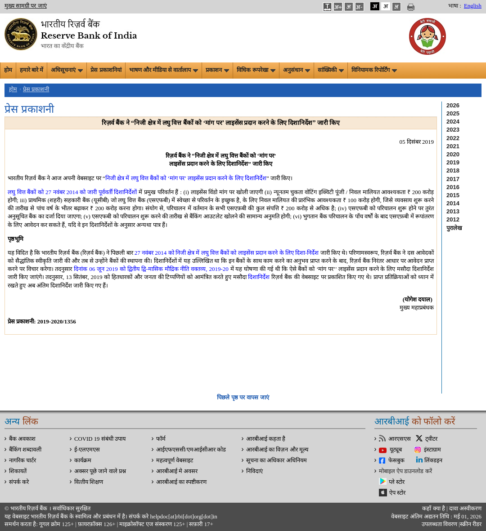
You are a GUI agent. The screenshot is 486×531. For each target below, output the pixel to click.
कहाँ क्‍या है (434, 508)
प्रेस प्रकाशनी (36, 89)
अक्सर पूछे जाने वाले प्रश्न (100, 471)
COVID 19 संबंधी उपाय (100, 439)
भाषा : (454, 6)
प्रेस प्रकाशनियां (105, 70)
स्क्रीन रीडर (471, 524)
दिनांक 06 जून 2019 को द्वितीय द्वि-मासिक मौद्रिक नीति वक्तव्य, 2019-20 (151, 269)
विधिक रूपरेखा (256, 70)
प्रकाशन (217, 70)
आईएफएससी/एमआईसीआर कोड (191, 450)
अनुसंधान (296, 70)
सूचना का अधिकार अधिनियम (276, 460)
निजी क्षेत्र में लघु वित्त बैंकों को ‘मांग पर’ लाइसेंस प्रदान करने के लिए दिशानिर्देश (185, 178)
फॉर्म (161, 439)
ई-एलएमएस (87, 450)
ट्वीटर (431, 439)
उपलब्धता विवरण (439, 524)
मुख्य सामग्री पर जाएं (25, 6)
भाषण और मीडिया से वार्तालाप (163, 70)
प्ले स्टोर (397, 482)
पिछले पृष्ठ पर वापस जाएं (243, 397)
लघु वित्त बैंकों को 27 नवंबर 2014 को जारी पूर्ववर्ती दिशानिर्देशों (72, 192)
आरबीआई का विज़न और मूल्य (277, 450)
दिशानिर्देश (259, 277)
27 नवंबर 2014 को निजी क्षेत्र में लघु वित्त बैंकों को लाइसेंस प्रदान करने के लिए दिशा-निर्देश (227, 252)
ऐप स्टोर (397, 493)
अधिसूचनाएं (67, 70)
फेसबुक (396, 460)
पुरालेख (454, 228)
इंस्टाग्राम (432, 450)
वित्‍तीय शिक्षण (88, 482)
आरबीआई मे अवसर (177, 471)
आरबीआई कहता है (265, 439)
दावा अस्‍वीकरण (465, 508)
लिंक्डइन (433, 460)
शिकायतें (18, 471)
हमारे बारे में (31, 70)
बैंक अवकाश (22, 439)
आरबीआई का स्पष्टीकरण (181, 482)
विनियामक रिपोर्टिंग (374, 70)
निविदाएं (254, 471)
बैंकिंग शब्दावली (25, 450)
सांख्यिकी (331, 70)
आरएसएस (399, 439)
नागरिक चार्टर (22, 460)
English (473, 6)
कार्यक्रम (82, 460)
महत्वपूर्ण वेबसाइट (174, 460)
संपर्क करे (19, 482)
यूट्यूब (396, 450)
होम (8, 70)
